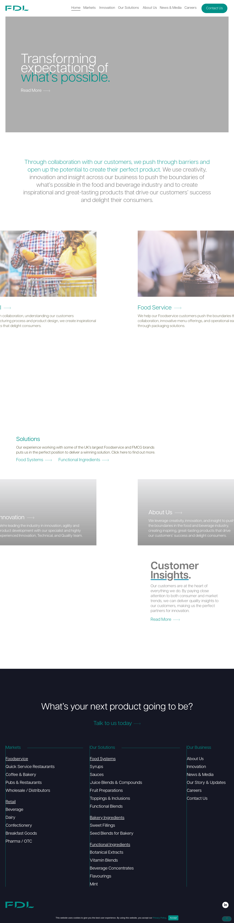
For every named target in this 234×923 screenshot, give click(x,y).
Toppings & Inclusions (110, 799)
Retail (10, 802)
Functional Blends (106, 807)
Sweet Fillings (102, 826)
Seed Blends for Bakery (111, 834)
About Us (195, 759)
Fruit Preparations (106, 791)
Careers (194, 791)
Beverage (14, 810)
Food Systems (103, 759)
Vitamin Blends (104, 861)
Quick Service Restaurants (29, 767)
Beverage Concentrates (111, 869)
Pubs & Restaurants (23, 783)
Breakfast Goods (21, 834)
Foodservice (17, 759)
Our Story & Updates (206, 783)
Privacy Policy (159, 918)
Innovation (196, 767)
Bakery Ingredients (107, 818)
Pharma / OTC (18, 842)
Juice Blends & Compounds (116, 783)
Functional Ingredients (110, 845)
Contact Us (197, 799)
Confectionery (18, 826)
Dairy (10, 818)
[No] (227, 919)
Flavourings (100, 877)
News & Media (200, 775)
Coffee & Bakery (20, 775)
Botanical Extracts (106, 853)
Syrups (96, 767)
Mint (94, 885)
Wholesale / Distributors (27, 791)
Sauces (96, 775)
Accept (173, 918)
